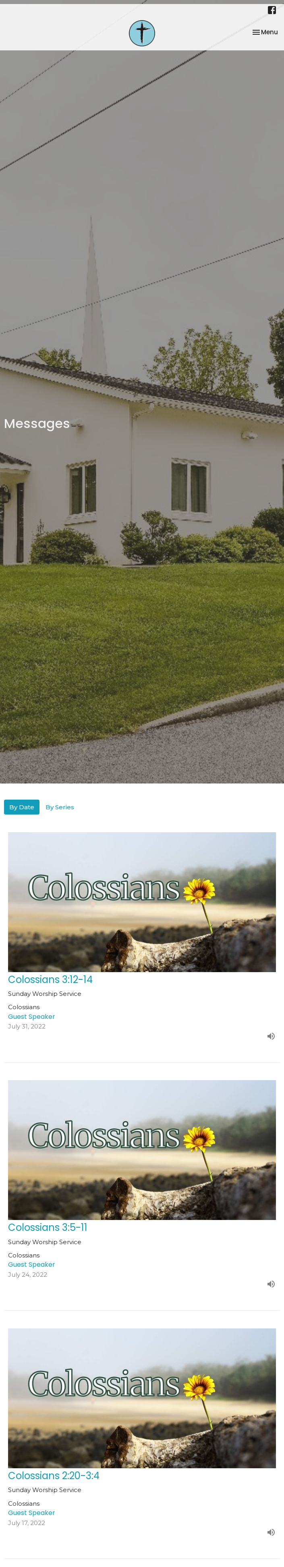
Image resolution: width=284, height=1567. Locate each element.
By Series (60, 807)
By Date (21, 807)
